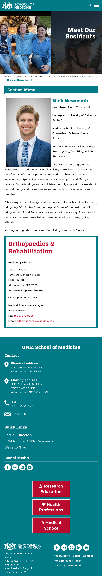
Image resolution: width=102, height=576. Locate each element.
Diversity (59, 565)
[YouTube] (86, 547)
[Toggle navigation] (96, 5)
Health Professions (51, 507)
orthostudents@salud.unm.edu (35, 321)
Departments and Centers (28, 76)
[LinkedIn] (22, 467)
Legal (76, 555)
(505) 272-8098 (24, 315)
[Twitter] (71, 547)
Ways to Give (15, 447)
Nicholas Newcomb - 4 (19, 80)
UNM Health (75, 565)
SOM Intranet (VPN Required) (28, 441)
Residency (87, 76)
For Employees (63, 560)
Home (7, 76)
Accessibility (62, 555)
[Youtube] (30, 467)
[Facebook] (7, 467)
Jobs (79, 560)
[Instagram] (15, 467)
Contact (88, 555)
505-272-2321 (23, 406)
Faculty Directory (18, 435)
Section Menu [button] (21, 90)
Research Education (51, 489)
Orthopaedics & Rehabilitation (62, 76)
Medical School (51, 525)
